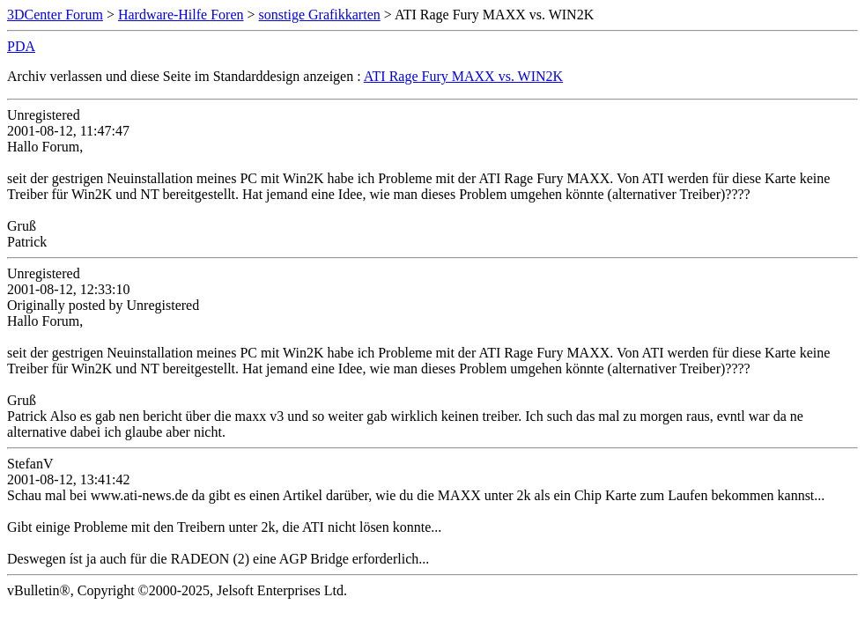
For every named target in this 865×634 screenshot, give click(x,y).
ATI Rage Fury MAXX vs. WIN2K (463, 76)
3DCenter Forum (55, 14)
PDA (21, 46)
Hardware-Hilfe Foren (181, 14)
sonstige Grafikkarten (320, 14)
